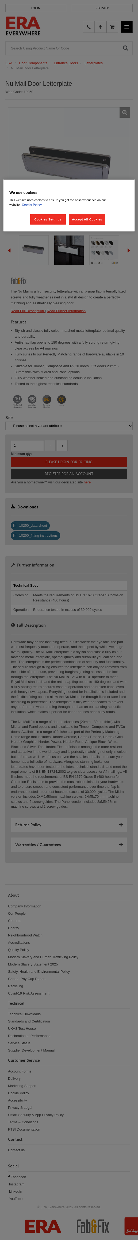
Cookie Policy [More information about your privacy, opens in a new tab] (32, 204)
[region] (69, 205)
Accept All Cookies (87, 219)
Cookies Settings (47, 219)
